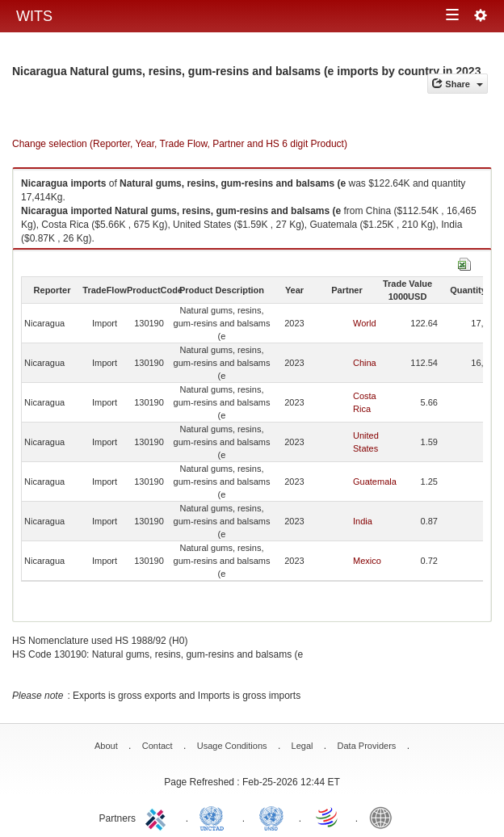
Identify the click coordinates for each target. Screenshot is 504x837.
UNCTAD (215, 817)
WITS (34, 16)
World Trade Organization (328, 817)
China (364, 363)
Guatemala (375, 481)
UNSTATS (271, 817)
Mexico (367, 561)
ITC (158, 817)
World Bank (384, 817)
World (364, 323)
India (362, 521)
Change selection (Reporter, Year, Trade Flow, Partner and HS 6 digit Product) (179, 143)
